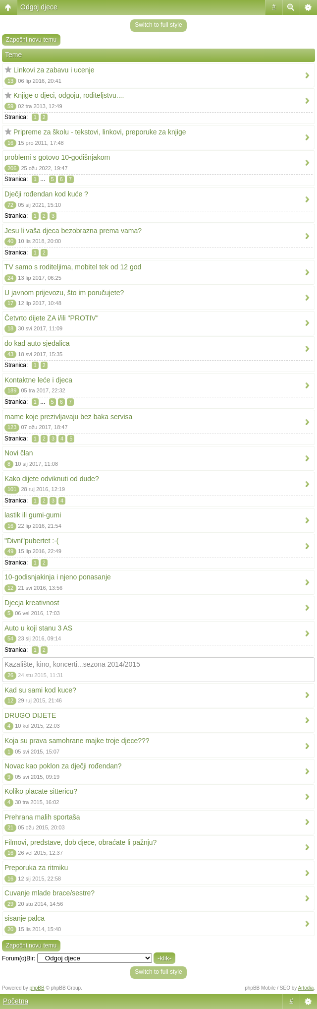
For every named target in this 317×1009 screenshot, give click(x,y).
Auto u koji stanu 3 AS (38, 628)
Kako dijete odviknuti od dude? (51, 479)
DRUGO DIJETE (30, 715)
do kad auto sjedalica (37, 343)
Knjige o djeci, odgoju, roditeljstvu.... (68, 95)
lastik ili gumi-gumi (32, 515)
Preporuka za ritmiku (36, 868)
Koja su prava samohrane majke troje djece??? (77, 741)
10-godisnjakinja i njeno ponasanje (57, 577)
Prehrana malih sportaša (42, 817)
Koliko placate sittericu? (40, 791)
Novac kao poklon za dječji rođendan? (63, 766)
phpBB (37, 988)
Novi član (18, 453)
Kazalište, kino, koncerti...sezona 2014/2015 (72, 664)
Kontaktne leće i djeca (38, 380)
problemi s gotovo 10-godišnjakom (57, 157)
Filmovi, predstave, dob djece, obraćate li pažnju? (80, 842)
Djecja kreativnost (31, 603)
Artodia (306, 988)
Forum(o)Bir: (18, 958)
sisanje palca (24, 918)
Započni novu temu (31, 39)
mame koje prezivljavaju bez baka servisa (68, 417)
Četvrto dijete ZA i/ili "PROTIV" (51, 318)
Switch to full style (158, 24)
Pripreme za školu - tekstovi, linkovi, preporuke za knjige (99, 132)
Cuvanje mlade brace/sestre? (49, 893)
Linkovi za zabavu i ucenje (53, 70)
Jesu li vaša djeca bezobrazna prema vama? (73, 231)
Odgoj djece (38, 7)
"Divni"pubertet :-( (31, 541)
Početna (15, 1001)
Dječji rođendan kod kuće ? (46, 194)
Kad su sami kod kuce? (40, 690)
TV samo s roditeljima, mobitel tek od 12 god (72, 267)
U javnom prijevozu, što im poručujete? (64, 293)
